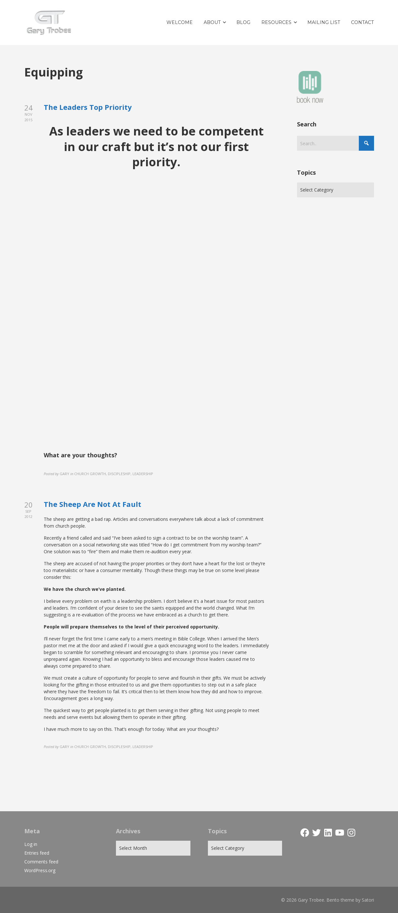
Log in (30, 844)
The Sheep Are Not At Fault (92, 504)
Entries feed (36, 853)
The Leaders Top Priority (88, 107)
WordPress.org (39, 870)
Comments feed (41, 862)
